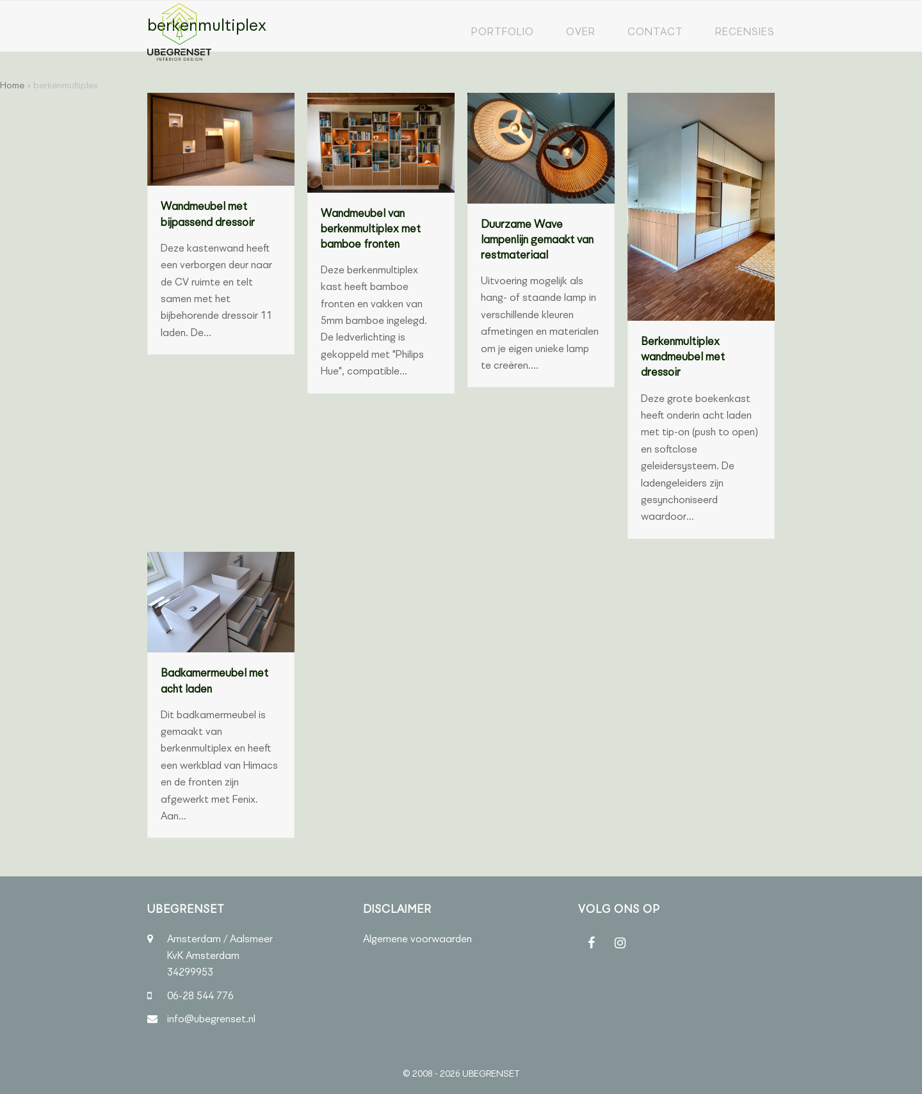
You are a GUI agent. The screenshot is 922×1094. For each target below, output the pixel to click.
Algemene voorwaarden (417, 939)
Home (12, 85)
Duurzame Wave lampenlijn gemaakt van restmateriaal (537, 240)
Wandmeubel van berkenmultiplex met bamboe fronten (371, 229)
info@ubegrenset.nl (211, 1019)
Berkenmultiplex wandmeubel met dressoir (683, 357)
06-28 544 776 (200, 996)
